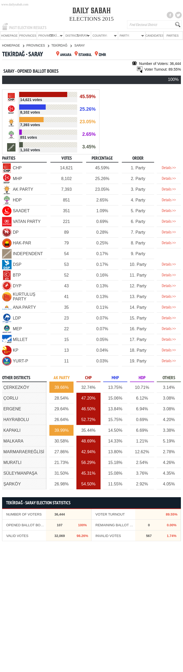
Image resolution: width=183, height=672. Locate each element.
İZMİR (100, 55)
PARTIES (172, 35)
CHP (88, 377)
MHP (115, 377)
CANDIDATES (154, 35)
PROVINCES (27, 35)
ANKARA (63, 55)
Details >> (169, 167)
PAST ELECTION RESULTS (27, 27)
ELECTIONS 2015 (91, 18)
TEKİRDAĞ (61, 45)
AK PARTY (62, 377)
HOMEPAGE (9, 35)
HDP (142, 377)
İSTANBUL (83, 55)
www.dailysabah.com (14, 4)
